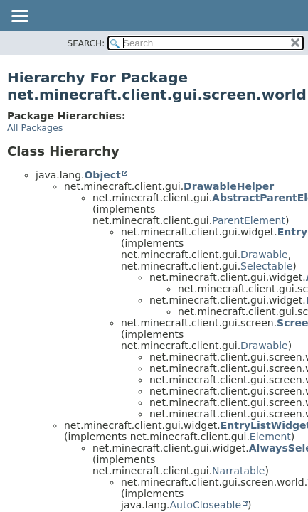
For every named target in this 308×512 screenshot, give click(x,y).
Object (102, 175)
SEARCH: (86, 43)
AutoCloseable (205, 505)
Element (270, 436)
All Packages (35, 127)
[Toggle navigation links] (19, 17)
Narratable (238, 470)
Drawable (264, 254)
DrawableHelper (229, 186)
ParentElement (248, 220)
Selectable (266, 266)
